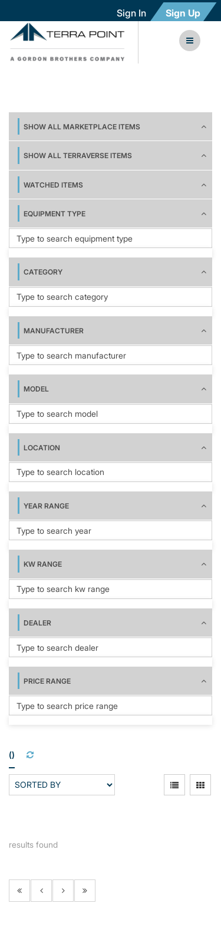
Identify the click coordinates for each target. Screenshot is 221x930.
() (12, 755)
